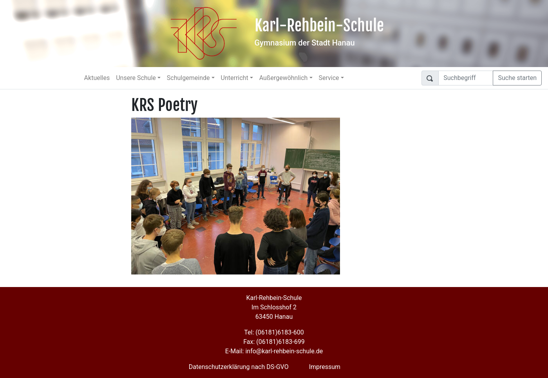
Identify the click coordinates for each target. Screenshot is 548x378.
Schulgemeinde (188, 78)
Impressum (325, 367)
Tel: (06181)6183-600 (274, 332)
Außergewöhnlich (283, 78)
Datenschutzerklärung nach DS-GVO (239, 367)
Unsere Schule (136, 78)
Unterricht (234, 78)
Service (329, 78)
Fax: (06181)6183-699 (273, 341)
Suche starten (517, 78)
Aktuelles (97, 78)
